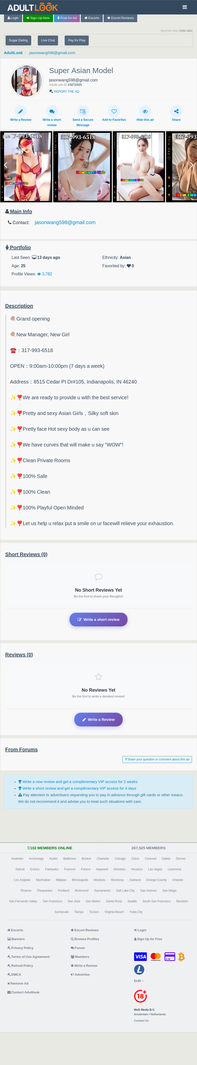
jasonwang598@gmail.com (52, 53)
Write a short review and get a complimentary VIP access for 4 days (77, 788)
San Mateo (93, 901)
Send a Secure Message (83, 116)
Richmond (81, 890)
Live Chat (48, 40)
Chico (135, 858)
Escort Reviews (120, 18)
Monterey (117, 879)
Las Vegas (155, 869)
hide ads (186, 30)
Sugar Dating (18, 40)
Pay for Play (76, 40)
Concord (150, 858)
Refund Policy (20, 965)
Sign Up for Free (148, 939)
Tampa (78, 911)
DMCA (14, 974)
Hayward (102, 869)
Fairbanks (52, 869)
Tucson (94, 911)
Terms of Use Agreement (28, 956)
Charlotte (103, 858)
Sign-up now (38, 18)
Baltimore (69, 858)
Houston (136, 869)
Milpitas (61, 879)
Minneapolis (80, 879)
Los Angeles (22, 879)
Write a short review (52, 116)
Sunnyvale (62, 911)
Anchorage (36, 858)
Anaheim (17, 858)
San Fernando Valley (23, 901)
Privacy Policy (20, 948)
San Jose (74, 901)
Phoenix (26, 890)
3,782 (44, 274)
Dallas (166, 858)
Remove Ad (18, 983)
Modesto (99, 879)
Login (13, 18)
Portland (63, 890)
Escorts (91, 18)
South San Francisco (156, 901)
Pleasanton (44, 890)
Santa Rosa (114, 901)
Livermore (174, 869)
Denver (181, 858)
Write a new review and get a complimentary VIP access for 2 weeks (78, 782)
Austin (53, 858)
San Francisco (52, 901)
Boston (86, 858)
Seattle (132, 901)
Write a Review (20, 113)
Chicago (120, 858)
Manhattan (43, 879)
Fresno (85, 869)
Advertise (80, 974)
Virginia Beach (114, 911)
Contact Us (141, 1020)
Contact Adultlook (23, 992)
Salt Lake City (125, 890)
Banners (16, 939)
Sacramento (102, 890)
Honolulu (120, 869)
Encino (35, 869)
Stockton (182, 901)
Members (80, 956)
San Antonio (148, 890)
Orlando (177, 879)
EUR (139, 981)
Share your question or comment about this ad (157, 759)
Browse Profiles (85, 939)
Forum (78, 948)
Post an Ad (67, 18)
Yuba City (136, 911)
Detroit (20, 869)
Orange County (156, 879)
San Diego (169, 890)
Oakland (135, 879)
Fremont (70, 869)
